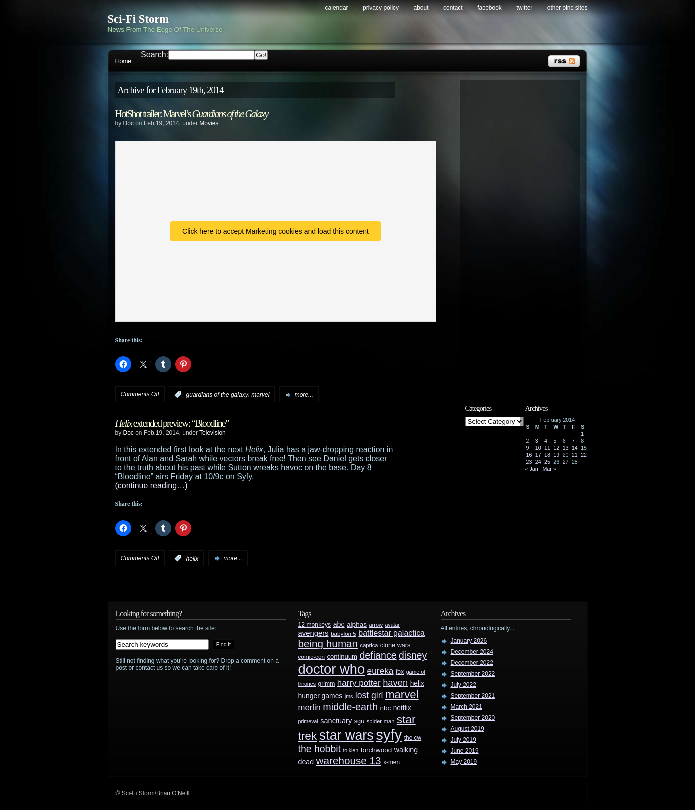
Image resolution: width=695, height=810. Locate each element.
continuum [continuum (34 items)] (342, 656)
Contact (453, 7)
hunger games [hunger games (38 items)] (320, 696)
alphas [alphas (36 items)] (357, 624)
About (421, 7)
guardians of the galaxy (217, 394)
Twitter (524, 7)
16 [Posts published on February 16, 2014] (529, 455)
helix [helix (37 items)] (417, 683)
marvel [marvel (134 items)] (402, 694)
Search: (154, 54)
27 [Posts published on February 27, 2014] (566, 462)
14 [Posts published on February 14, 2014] (575, 448)
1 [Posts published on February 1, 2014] (582, 434)
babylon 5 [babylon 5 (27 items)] (343, 633)
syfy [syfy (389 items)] (389, 734)
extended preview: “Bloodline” (172, 423)
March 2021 (466, 706)
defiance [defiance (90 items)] (377, 655)
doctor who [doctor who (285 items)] (331, 669)
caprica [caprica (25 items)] (369, 645)
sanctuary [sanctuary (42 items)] (336, 721)
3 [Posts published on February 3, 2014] (536, 441)
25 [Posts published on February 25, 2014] (547, 462)
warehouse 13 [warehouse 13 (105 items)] (348, 760)
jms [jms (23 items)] (349, 696)
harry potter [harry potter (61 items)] (359, 683)
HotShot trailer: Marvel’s (191, 113)
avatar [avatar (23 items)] (392, 625)
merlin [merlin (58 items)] (309, 707)
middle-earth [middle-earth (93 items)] (350, 706)
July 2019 (463, 739)
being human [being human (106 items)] (328, 643)
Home (123, 61)
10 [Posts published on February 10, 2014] (538, 448)
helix (192, 558)
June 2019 (465, 750)
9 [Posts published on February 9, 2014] (527, 448)
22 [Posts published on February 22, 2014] (584, 455)
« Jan (531, 469)
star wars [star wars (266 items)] (346, 735)
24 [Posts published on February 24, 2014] (538, 462)
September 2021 (473, 695)
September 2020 (473, 717)
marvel (260, 394)
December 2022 (472, 662)
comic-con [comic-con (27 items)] (311, 656)
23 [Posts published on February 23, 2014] (529, 462)
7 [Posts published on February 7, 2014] (573, 441)
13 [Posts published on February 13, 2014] (566, 448)
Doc (128, 123)
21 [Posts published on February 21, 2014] (575, 455)
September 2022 (473, 673)
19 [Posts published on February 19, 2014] (556, 455)
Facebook (489, 7)
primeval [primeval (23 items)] (308, 721)
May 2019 (464, 761)
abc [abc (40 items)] (339, 624)
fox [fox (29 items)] (400, 671)
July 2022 (463, 684)
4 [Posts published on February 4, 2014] (545, 441)
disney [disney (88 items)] (413, 655)
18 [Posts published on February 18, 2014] (547, 455)
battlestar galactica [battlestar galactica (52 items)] (391, 633)
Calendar (336, 7)
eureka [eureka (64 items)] (380, 671)
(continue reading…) (151, 485)
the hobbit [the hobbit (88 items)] (319, 748)
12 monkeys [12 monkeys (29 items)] (314, 624)
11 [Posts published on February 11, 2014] (547, 448)
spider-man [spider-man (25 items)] (381, 721)
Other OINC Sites (567, 7)
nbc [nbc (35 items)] (385, 708)
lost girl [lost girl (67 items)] (369, 695)
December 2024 (472, 651)
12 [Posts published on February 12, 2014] (556, 448)
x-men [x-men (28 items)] (391, 762)
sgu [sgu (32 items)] (359, 721)
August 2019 (467, 728)
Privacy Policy (381, 7)
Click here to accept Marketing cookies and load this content (275, 231)
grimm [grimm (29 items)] (326, 683)
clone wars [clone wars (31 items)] (395, 645)
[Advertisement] (525, 234)
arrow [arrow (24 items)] (376, 625)
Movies (208, 123)
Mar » (549, 469)
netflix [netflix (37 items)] (402, 708)
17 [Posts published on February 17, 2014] (538, 455)
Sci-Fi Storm (138, 19)
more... (304, 394)
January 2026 (469, 640)
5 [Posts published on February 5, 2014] (554, 441)
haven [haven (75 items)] (395, 682)
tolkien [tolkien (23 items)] (350, 750)
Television (212, 432)
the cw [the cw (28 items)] (412, 737)
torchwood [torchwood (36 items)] (376, 750)
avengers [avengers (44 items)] (313, 633)
